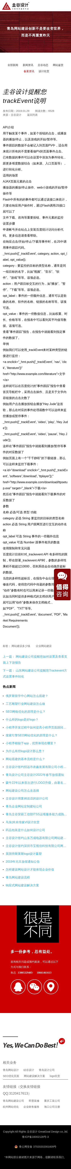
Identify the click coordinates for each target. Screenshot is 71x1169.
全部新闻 (13, 65)
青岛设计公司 (47, 1069)
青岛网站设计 (11, 1069)
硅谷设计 (28, 1069)
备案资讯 (29, 71)
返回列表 (32, 114)
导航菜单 (65, 5)
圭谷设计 (16, 114)
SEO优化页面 (11, 1075)
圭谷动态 (43, 65)
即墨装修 (34, 1100)
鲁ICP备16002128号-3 (35, 1136)
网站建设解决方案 (34, 1075)
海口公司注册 (52, 1106)
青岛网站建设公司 (13, 1100)
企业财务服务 (31, 1106)
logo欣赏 (55, 1075)
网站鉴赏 (58, 65)
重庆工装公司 (52, 1100)
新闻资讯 (28, 65)
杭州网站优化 (11, 1106)
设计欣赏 (44, 71)
